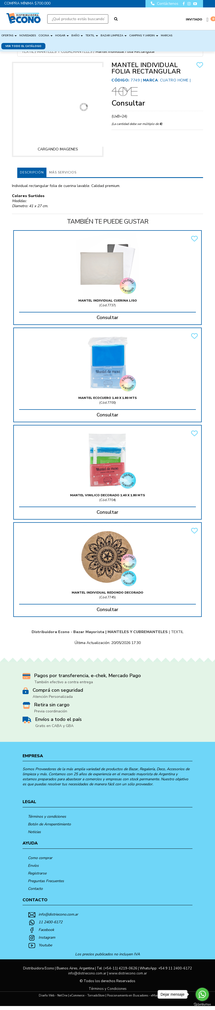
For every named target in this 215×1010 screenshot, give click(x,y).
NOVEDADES (27, 35)
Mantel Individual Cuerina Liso (107, 300)
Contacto (35, 888)
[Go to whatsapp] (202, 994)
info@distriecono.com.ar (58, 914)
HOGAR (62, 35)
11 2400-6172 (50, 922)
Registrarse (37, 873)
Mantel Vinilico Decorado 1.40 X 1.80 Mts (107, 495)
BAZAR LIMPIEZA (114, 35)
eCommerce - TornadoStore (87, 996)
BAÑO (77, 35)
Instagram (46, 937)
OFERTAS (9, 35)
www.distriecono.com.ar (128, 973)
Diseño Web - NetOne (53, 996)
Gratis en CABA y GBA (54, 725)
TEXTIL (91, 35)
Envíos (33, 865)
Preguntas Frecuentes (46, 880)
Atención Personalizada (53, 696)
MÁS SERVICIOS (62, 172)
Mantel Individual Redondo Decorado (107, 592)
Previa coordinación (50, 711)
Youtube (45, 945)
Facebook (46, 929)
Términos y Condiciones (108, 988)
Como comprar (40, 857)
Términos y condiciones (47, 816)
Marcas (166, 35)
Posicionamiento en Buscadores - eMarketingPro (138, 996)
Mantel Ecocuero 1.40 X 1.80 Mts (107, 398)
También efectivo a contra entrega (63, 682)
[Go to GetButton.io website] (202, 1004)
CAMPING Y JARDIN (143, 35)
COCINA (45, 35)
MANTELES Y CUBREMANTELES (64, 51)
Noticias (34, 831)
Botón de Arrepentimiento (49, 824)
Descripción (32, 172)
